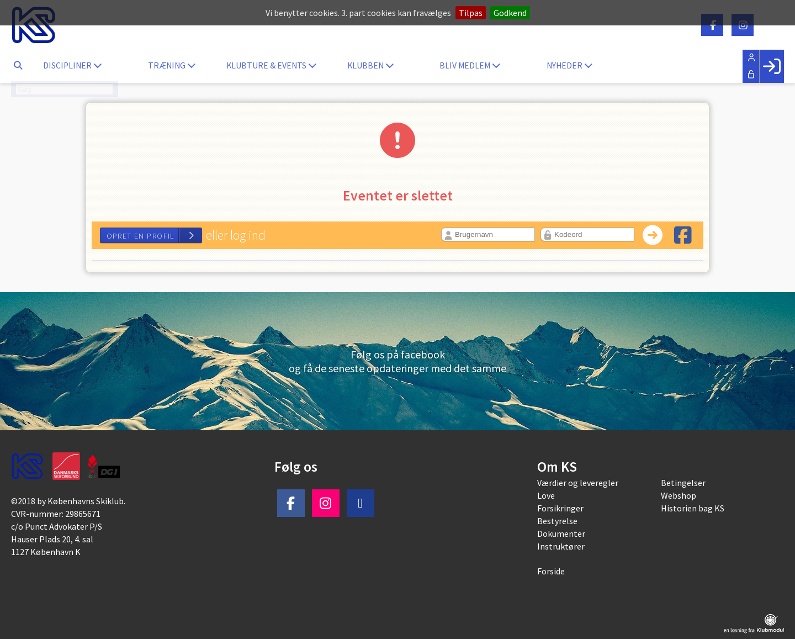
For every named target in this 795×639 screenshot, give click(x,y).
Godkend (510, 12)
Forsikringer (560, 508)
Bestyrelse (557, 520)
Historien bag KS (692, 508)
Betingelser (683, 482)
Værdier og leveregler (577, 482)
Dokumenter (561, 533)
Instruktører (561, 546)
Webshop (678, 495)
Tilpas (471, 12)
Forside (551, 571)
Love (546, 495)
